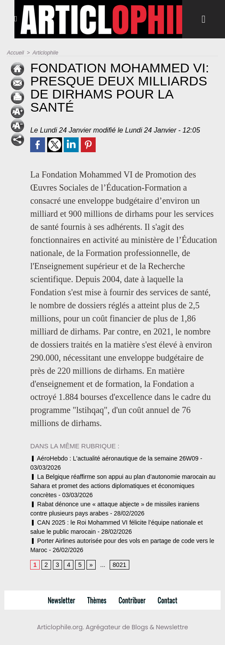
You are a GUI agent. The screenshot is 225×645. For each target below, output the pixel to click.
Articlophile (46, 53)
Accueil (15, 53)
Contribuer (131, 600)
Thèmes (97, 600)
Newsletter (61, 600)
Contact (167, 600)
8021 (119, 564)
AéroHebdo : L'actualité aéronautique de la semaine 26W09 (114, 458)
